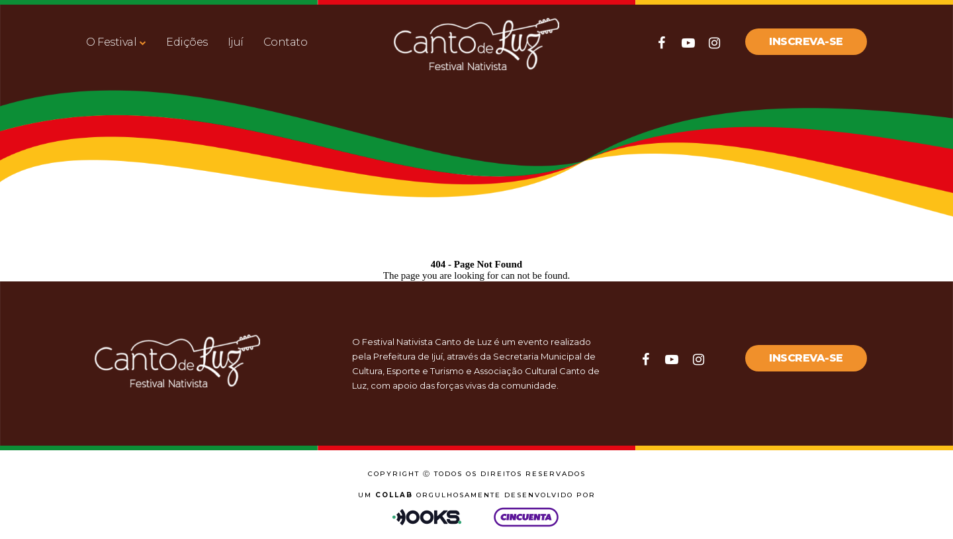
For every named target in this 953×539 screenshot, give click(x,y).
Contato (285, 42)
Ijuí (236, 42)
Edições (187, 42)
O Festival (111, 42)
